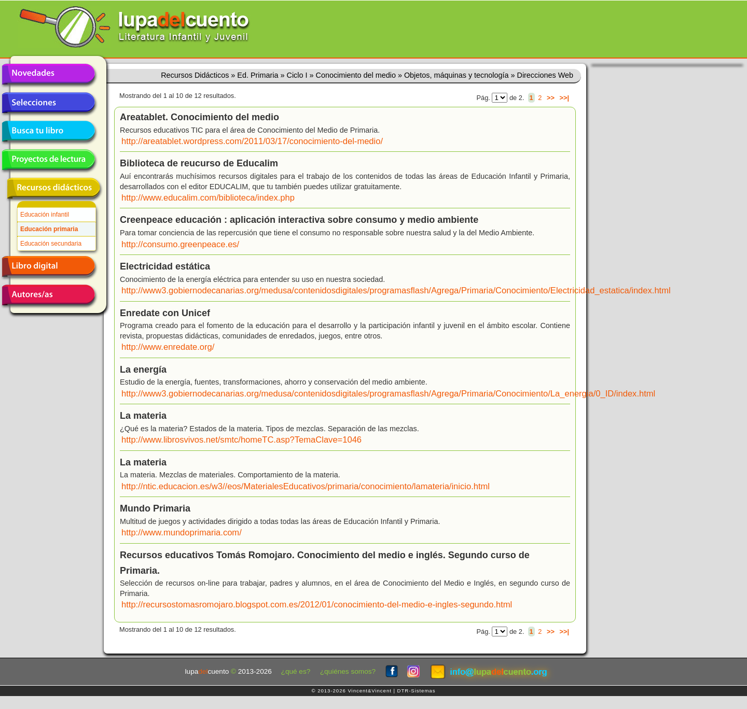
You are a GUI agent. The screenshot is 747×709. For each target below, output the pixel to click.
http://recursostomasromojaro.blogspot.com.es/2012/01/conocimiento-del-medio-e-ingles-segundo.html (316, 604)
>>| (564, 98)
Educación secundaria (50, 243)
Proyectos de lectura (48, 159)
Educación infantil (44, 214)
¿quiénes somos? (348, 671)
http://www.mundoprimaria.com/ (181, 532)
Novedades (48, 74)
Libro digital (48, 266)
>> (551, 98)
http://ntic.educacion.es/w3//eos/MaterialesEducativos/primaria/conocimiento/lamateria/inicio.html (305, 486)
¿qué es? (296, 671)
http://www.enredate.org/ (167, 347)
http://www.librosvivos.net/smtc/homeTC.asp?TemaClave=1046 (241, 440)
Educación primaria (49, 229)
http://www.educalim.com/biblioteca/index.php (208, 198)
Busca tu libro (48, 131)
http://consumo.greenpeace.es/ (180, 244)
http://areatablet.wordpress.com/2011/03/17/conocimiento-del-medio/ (252, 141)
